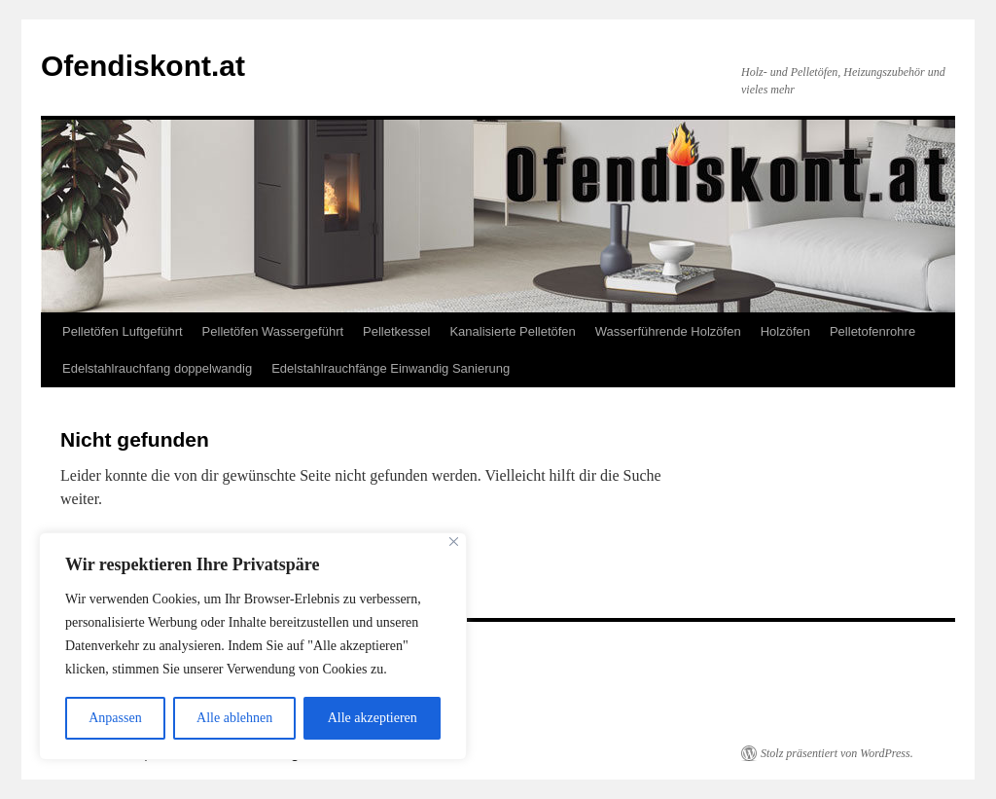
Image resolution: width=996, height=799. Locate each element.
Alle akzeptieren (372, 717)
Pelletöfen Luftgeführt (122, 331)
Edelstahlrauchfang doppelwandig (157, 368)
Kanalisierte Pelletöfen (512, 331)
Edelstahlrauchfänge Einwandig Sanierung (390, 368)
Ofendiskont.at (143, 66)
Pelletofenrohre (872, 331)
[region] (253, 646)
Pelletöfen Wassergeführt (272, 331)
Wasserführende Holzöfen (668, 331)
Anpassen (115, 717)
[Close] (453, 541)
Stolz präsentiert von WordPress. (837, 753)
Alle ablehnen (234, 717)
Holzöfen (785, 331)
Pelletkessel (396, 331)
